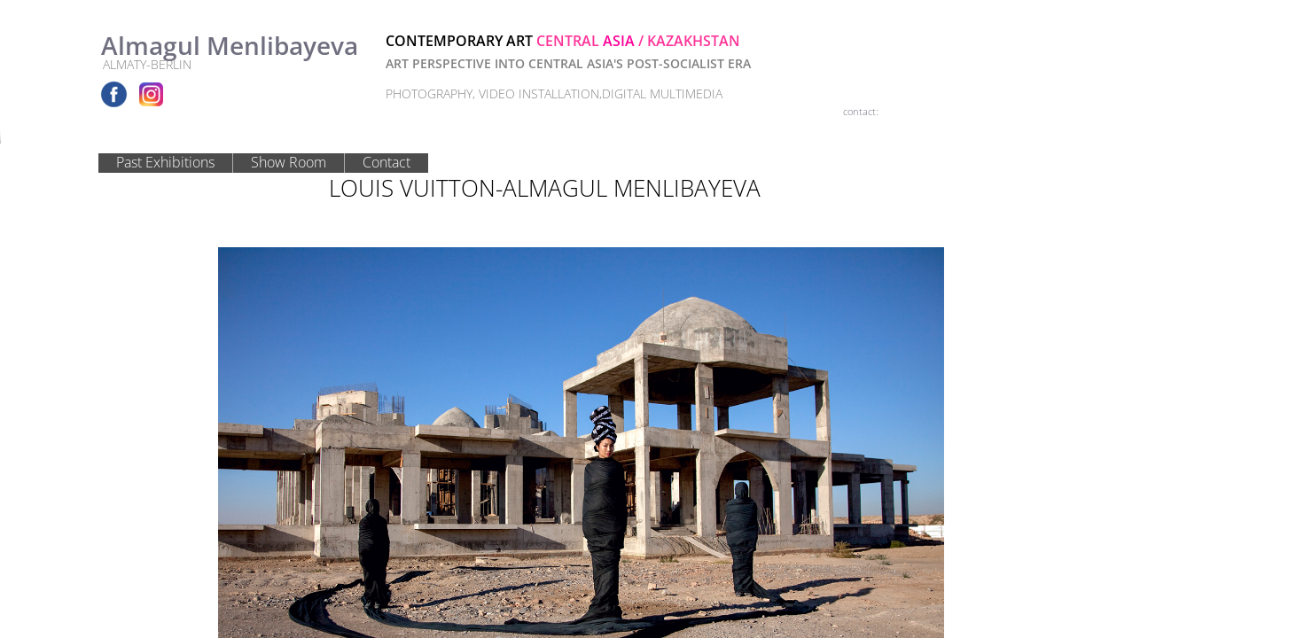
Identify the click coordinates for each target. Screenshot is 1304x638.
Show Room (288, 162)
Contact (386, 162)
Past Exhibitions (165, 162)
